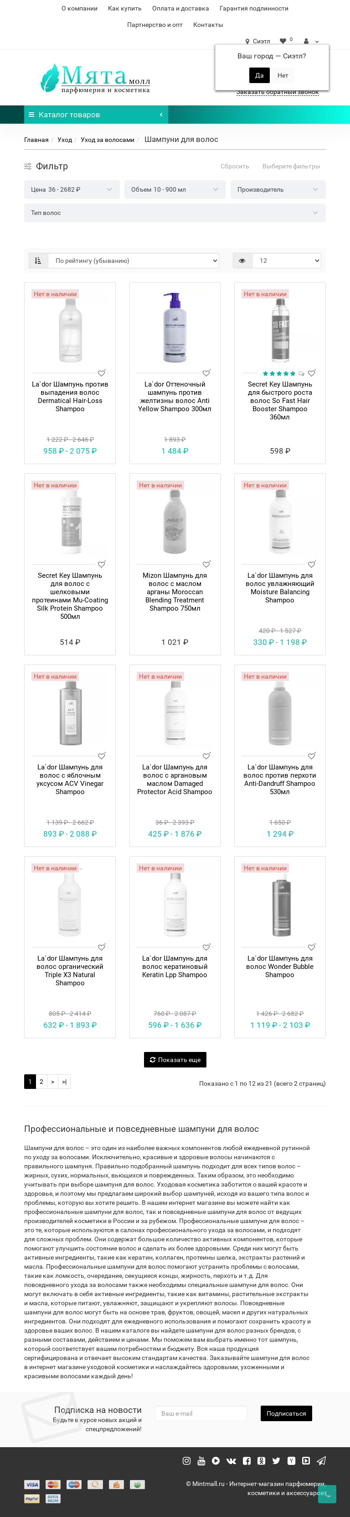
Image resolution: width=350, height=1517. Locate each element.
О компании (80, 8)
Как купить (125, 8)
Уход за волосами (107, 139)
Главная (36, 139)
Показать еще (175, 1059)
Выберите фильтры (291, 166)
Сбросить (235, 166)
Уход (64, 139)
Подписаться (286, 1413)
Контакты (208, 24)
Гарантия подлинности (254, 8)
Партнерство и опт (155, 24)
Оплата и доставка (180, 8)
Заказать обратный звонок (278, 91)
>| (64, 1081)
